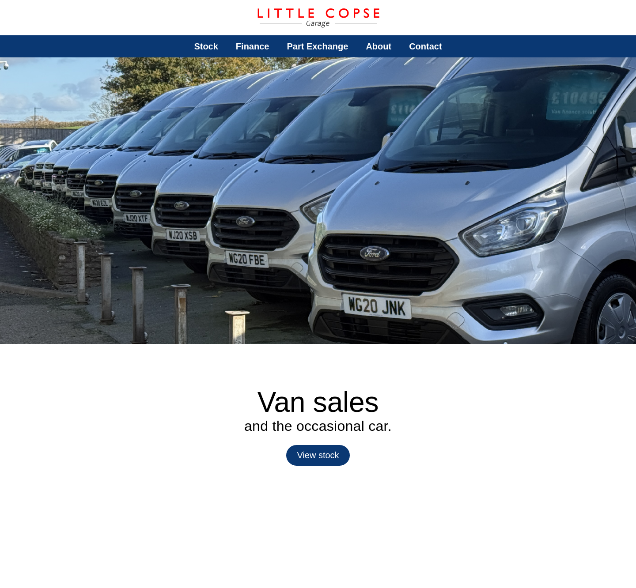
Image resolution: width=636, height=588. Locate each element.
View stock (318, 455)
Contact (425, 46)
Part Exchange (317, 46)
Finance (252, 46)
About (378, 46)
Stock (206, 46)
